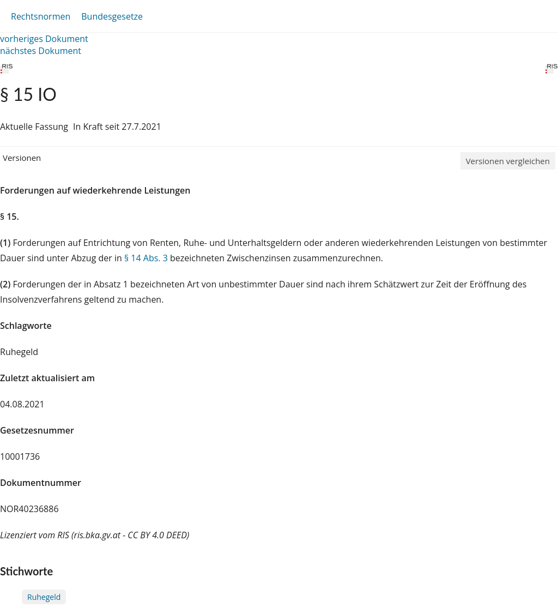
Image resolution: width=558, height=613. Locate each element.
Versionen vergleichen (508, 160)
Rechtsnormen (40, 16)
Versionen (22, 157)
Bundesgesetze (112, 16)
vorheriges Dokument (44, 39)
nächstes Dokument (40, 51)
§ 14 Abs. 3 (146, 258)
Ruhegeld (43, 597)
